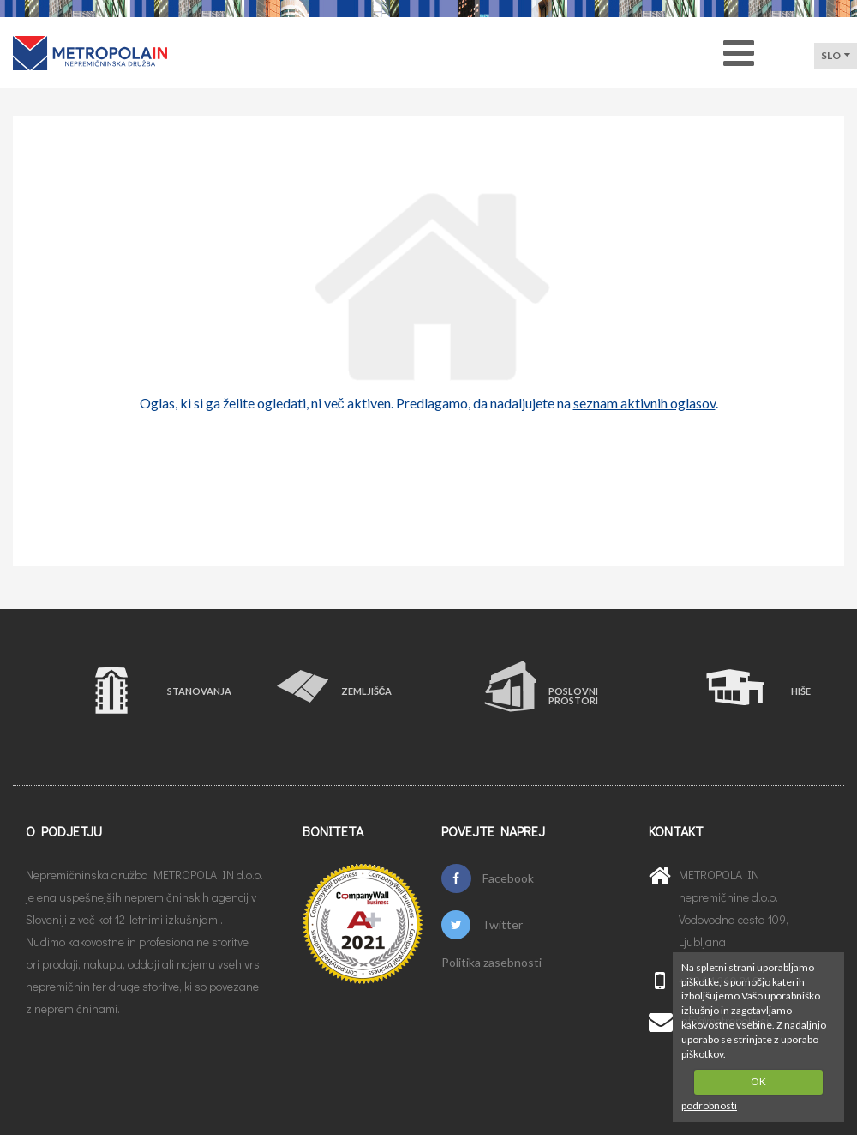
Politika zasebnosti (491, 963)
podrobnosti (709, 1105)
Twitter (482, 924)
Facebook (487, 878)
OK (758, 1081)
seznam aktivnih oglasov (644, 403)
